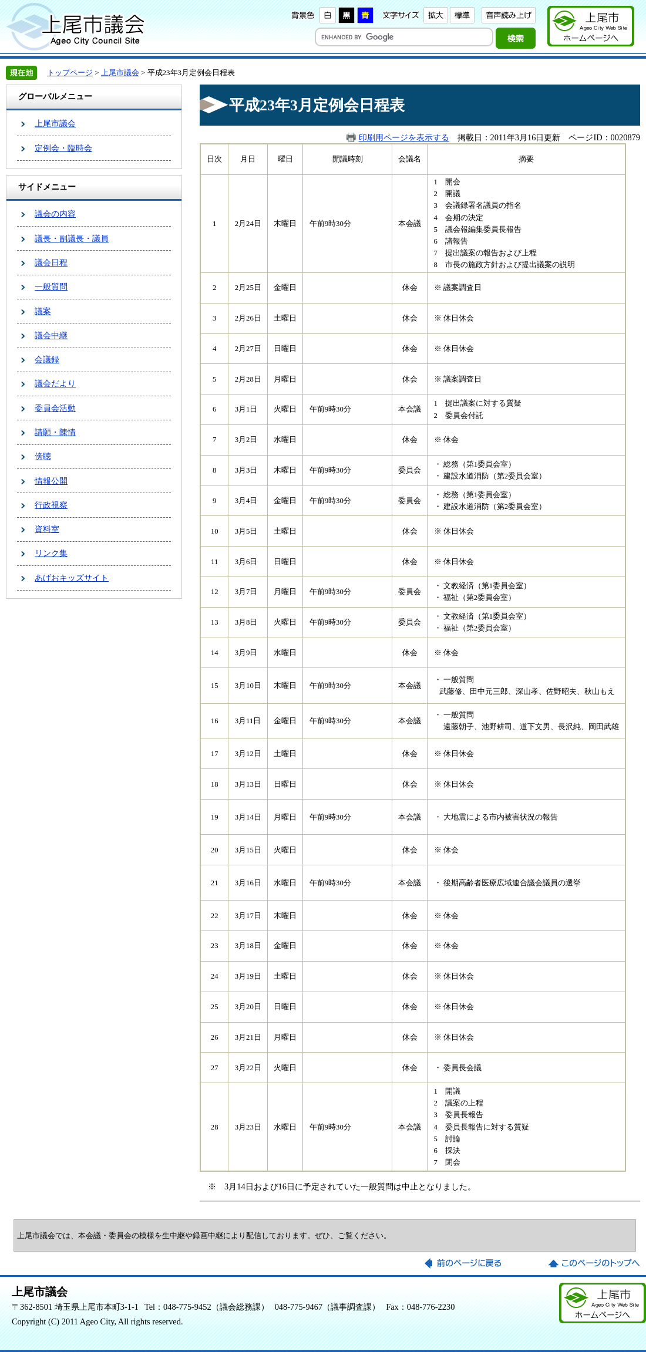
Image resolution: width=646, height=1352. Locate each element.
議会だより (55, 383)
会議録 (47, 359)
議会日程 (51, 262)
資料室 (47, 529)
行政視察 (51, 505)
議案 (43, 311)
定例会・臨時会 (63, 148)
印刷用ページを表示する (404, 137)
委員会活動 (55, 408)
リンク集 (51, 553)
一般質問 (51, 286)
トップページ (70, 72)
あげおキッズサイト (72, 577)
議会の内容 (55, 213)
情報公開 (51, 480)
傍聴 (43, 456)
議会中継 (51, 335)
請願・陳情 (55, 432)
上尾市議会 (120, 72)
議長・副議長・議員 (72, 238)
